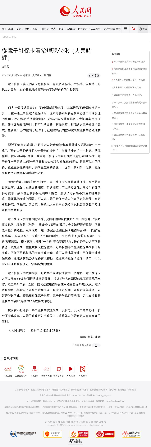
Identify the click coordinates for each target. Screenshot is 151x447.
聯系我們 (132, 390)
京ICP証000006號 (125, 413)
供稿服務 (84, 390)
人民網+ (34, 370)
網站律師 (113, 390)
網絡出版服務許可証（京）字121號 (100, 413)
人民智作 (83, 370)
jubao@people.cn (104, 395)
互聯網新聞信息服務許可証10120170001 (22, 407)
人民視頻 (70, 370)
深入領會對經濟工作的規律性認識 (129, 61)
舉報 (118, 29)
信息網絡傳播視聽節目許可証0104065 (23, 413)
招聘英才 (56, 390)
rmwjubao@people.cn (115, 401)
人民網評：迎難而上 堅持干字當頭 (129, 80)
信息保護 (122, 390)
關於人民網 (36, 390)
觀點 (14, 37)
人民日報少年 (21, 370)
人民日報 (8, 370)
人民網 (5, 37)
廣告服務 (65, 390)
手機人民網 (46, 370)
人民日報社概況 (22, 390)
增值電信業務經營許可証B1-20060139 (60, 407)
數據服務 (94, 390)
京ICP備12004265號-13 (136, 407)
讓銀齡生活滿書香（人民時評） (128, 95)
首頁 (4, 29)
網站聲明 (103, 390)
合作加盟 (75, 390)
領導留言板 (58, 370)
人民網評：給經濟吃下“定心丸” (127, 87)
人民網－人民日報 (41, 75)
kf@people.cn (49, 401)
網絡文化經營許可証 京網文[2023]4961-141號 (62, 413)
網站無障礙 (109, 29)
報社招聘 (46, 390)
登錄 (144, 29)
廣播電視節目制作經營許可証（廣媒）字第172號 (101, 407)
